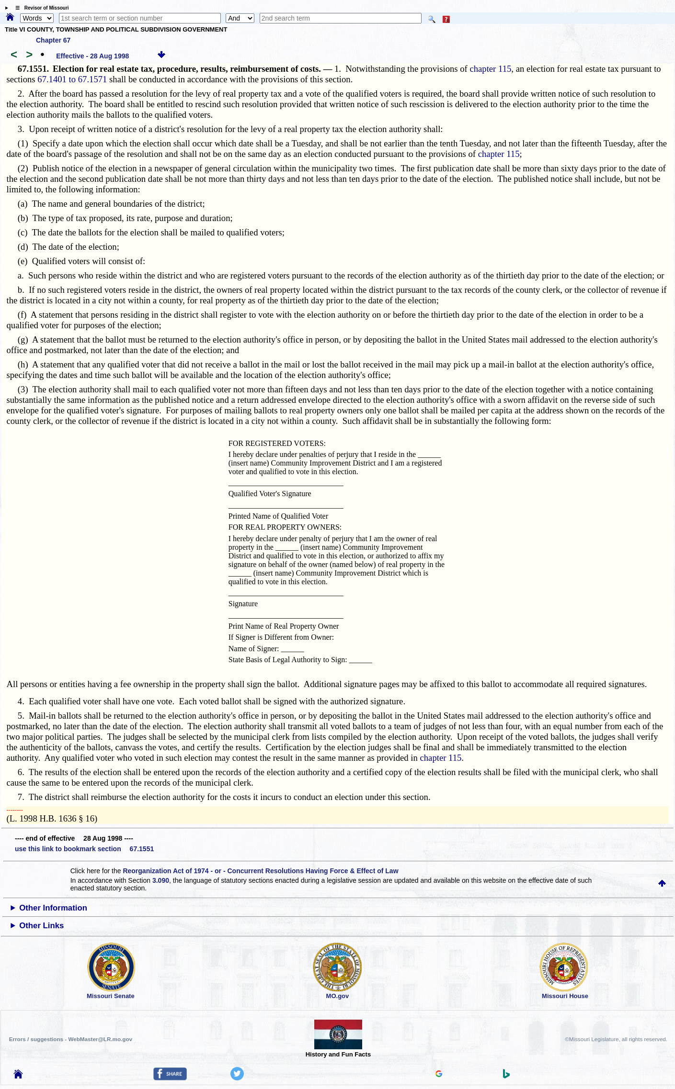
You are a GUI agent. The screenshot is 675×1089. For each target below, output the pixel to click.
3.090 (160, 880)
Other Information (53, 907)
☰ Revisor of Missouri (40, 8)
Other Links (41, 925)
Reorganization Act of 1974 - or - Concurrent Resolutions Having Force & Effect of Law (260, 871)
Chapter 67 (53, 40)
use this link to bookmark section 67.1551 (84, 849)
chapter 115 (490, 69)
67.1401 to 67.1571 (72, 79)
